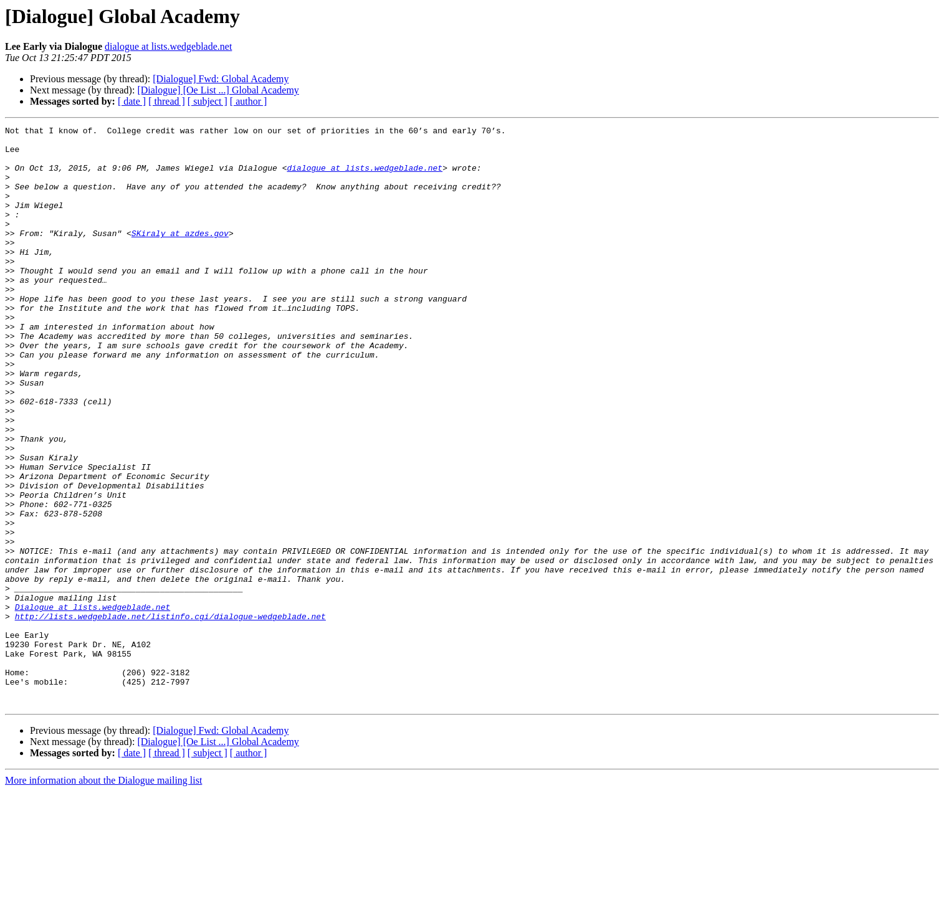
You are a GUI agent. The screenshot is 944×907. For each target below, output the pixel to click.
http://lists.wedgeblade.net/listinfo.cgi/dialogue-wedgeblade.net (170, 715)
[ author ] (248, 101)
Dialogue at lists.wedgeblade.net (93, 704)
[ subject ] (207, 101)
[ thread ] (166, 101)
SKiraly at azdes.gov (180, 255)
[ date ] (132, 101)
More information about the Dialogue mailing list (103, 896)
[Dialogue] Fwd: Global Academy (220, 79)
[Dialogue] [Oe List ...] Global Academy (217, 90)
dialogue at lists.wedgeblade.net (168, 46)
